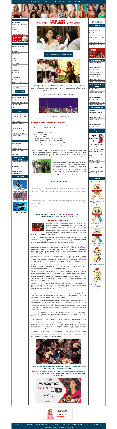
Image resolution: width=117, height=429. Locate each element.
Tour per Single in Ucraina (95, 62)
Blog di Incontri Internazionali (95, 157)
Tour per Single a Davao (94, 119)
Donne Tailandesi (16, 72)
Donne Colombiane (16, 68)
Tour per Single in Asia (94, 110)
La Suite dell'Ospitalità (94, 162)
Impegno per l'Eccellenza (18, 123)
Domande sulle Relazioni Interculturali (18, 151)
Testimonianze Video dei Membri (96, 146)
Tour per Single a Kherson (95, 67)
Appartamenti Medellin (17, 173)
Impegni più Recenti (16, 148)
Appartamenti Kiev (16, 164)
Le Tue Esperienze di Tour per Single (96, 154)
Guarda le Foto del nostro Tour (58, 94)
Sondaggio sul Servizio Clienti (19, 138)
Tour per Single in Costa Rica (95, 104)
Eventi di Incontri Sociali (94, 47)
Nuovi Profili (58, 1)
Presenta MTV (15, 145)
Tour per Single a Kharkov (95, 74)
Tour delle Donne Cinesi (94, 122)
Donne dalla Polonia (16, 58)
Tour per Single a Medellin (95, 97)
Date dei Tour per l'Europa (95, 32)
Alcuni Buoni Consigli (17, 104)
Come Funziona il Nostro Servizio (20, 116)
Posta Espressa (15, 99)
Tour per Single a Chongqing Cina (97, 126)
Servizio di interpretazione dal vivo (20, 97)
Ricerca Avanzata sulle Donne (19, 82)
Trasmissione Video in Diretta (96, 172)
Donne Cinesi (15, 65)
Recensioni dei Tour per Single (96, 44)
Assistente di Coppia (68, 1)
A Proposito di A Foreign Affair (19, 114)
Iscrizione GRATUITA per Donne (19, 27)
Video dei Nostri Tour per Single (96, 149)
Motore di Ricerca (49, 1)
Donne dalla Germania (17, 56)
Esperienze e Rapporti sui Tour (96, 144)
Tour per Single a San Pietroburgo (97, 81)
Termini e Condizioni (16, 121)
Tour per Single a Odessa (95, 76)
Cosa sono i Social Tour (94, 160)
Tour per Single (25, 1)
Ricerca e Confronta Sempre (95, 151)
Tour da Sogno (15, 154)
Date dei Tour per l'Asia (94, 30)
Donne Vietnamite (16, 75)
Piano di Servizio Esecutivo (18, 34)
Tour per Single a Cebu (94, 117)
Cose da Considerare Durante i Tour (96, 168)
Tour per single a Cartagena (95, 92)
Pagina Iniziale (16, 1)
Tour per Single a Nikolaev (95, 79)
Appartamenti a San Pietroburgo (19, 161)
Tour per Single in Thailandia (95, 112)
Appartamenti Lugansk (17, 168)
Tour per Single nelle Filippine (96, 115)
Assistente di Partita (77, 424)
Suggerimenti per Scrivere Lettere (20, 102)
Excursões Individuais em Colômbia (95, 89)
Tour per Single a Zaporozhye (96, 72)
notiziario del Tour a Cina (72, 214)
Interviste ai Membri (16, 135)
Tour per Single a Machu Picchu (96, 102)
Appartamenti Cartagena (17, 171)
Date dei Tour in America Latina (96, 35)
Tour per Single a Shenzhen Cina (96, 124)
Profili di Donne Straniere (37, 1)
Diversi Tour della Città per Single (96, 37)
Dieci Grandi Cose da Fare (58, 116)
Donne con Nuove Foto (17, 49)
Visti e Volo (91, 175)
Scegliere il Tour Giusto (94, 165)
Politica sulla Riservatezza (18, 126)
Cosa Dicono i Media (17, 128)
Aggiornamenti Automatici (18, 107)
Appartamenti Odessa (17, 166)
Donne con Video (16, 77)
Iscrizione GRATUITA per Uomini (19, 24)
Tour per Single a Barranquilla (96, 95)
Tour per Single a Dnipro (94, 69)
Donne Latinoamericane (17, 60)
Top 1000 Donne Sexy (17, 79)
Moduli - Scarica (92, 39)
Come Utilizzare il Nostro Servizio (20, 118)
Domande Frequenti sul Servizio (19, 130)
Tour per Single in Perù (94, 99)
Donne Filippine (15, 70)
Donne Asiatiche (16, 63)
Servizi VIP (77, 1)
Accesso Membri (86, 1)
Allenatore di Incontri (17, 143)
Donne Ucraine (15, 53)
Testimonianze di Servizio (18, 133)
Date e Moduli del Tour (94, 28)
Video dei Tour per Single (95, 42)
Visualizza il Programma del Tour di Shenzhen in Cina (58, 54)
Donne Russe (15, 51)
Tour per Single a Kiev (94, 65)
